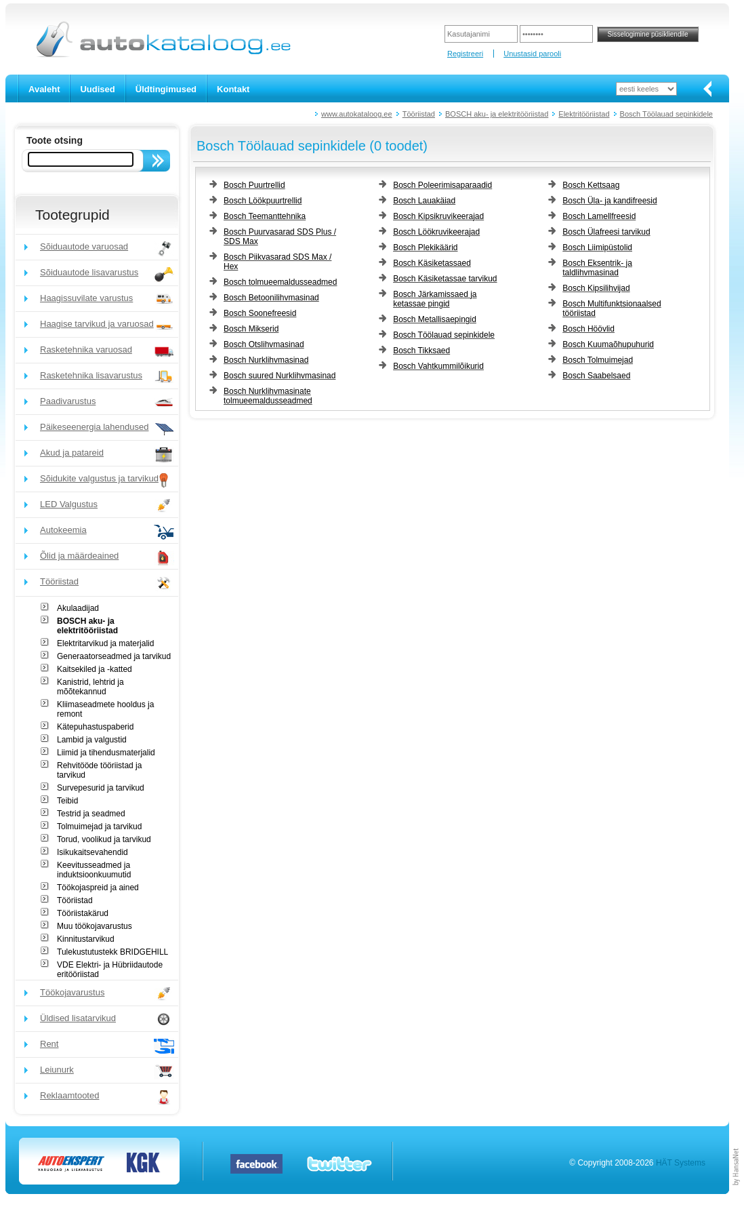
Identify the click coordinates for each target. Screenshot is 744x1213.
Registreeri (465, 53)
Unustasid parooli (532, 53)
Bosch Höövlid (588, 329)
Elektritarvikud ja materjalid (105, 643)
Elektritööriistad (583, 114)
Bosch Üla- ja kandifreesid (609, 200)
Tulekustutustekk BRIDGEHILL (112, 952)
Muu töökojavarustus (94, 926)
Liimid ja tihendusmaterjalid (106, 752)
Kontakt (233, 89)
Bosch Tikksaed (421, 350)
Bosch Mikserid (251, 329)
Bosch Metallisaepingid (434, 319)
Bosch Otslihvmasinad (264, 344)
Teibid (67, 801)
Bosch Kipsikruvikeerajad (438, 216)
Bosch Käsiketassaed (432, 263)
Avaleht (44, 89)
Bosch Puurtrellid (254, 185)
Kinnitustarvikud (86, 939)
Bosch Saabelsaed (596, 375)
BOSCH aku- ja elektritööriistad (496, 114)
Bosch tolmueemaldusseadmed (280, 282)
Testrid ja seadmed (91, 813)
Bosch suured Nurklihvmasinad (279, 375)
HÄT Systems (680, 1163)
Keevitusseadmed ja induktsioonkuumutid (94, 869)
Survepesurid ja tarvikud (100, 788)
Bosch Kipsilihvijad (595, 288)
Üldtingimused (166, 89)
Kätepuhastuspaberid (95, 727)
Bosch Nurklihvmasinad (266, 360)
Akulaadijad (78, 608)
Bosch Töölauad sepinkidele (666, 114)
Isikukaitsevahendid (92, 852)
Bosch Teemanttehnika (265, 216)
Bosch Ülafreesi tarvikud (606, 232)
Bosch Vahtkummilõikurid (438, 366)
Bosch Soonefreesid (260, 313)
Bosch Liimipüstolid (597, 247)
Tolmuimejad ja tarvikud (99, 826)
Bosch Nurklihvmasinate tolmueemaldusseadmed (268, 395)
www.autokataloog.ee (356, 114)
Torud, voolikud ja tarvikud (104, 839)
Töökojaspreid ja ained (98, 887)
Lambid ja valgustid (92, 739)
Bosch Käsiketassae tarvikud (445, 278)
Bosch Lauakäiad (424, 200)
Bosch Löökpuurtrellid (263, 200)
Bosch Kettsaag (590, 185)
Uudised (97, 89)
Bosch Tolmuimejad (597, 360)
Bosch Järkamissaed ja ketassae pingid (434, 299)
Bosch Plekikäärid (425, 247)
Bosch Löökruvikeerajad (436, 232)
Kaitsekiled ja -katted (94, 669)
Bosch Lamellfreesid (599, 216)
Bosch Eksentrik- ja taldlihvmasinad (597, 267)
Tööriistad (418, 114)
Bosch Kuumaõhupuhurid (608, 344)
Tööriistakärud (82, 913)
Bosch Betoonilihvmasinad (271, 297)
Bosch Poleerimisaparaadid (442, 185)
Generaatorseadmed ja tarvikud (114, 656)
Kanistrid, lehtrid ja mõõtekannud (90, 686)
